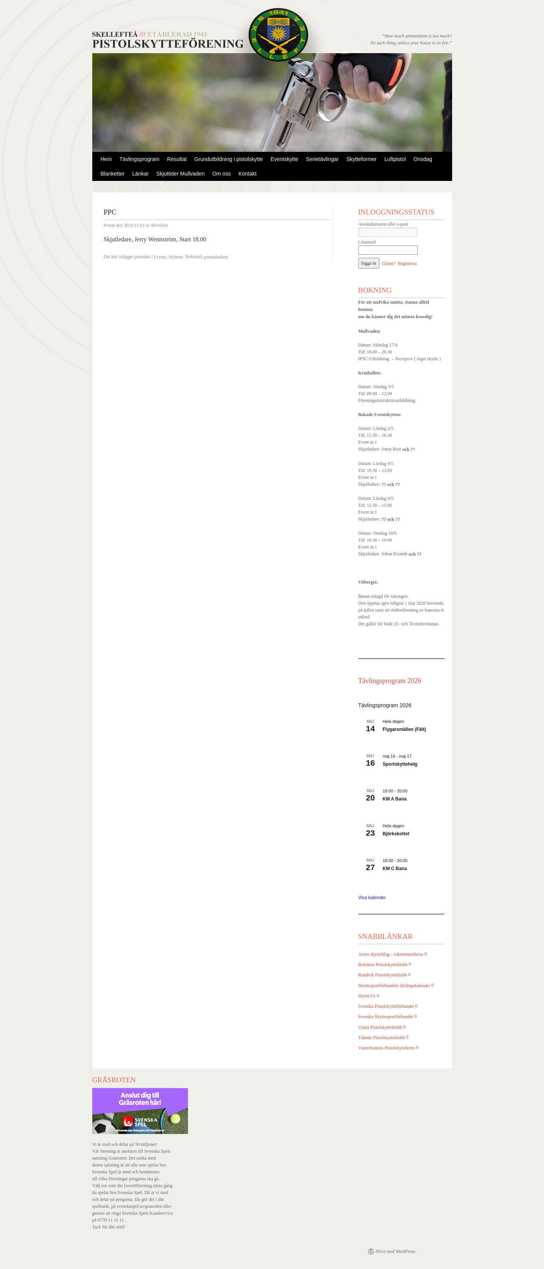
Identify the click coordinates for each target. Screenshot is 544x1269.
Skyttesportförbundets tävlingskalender (394, 985)
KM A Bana (395, 799)
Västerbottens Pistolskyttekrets (386, 1048)
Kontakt (247, 174)
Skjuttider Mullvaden (180, 174)
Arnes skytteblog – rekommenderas (390, 954)
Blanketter (113, 174)
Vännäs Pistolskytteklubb (381, 1037)
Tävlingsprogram (139, 159)
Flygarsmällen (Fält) (404, 729)
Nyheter (175, 257)
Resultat (176, 159)
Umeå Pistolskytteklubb (380, 1027)
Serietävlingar (322, 159)
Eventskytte (284, 159)
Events (160, 257)
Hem (106, 159)
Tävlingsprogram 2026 (389, 681)
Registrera (407, 263)
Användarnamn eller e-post (383, 224)
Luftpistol (395, 159)
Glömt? (389, 263)
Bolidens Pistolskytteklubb (383, 964)
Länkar (140, 174)
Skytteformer (361, 159)
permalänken (215, 257)
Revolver (159, 225)
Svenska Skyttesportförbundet (385, 1017)
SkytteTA (367, 996)
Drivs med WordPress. (396, 1251)
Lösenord (367, 242)
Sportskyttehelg (400, 764)
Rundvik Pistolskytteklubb (382, 975)
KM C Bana (395, 868)
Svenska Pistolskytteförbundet (386, 1006)
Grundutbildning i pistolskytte (228, 159)
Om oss (221, 174)
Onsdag (422, 159)
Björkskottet (396, 833)
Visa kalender (372, 897)
